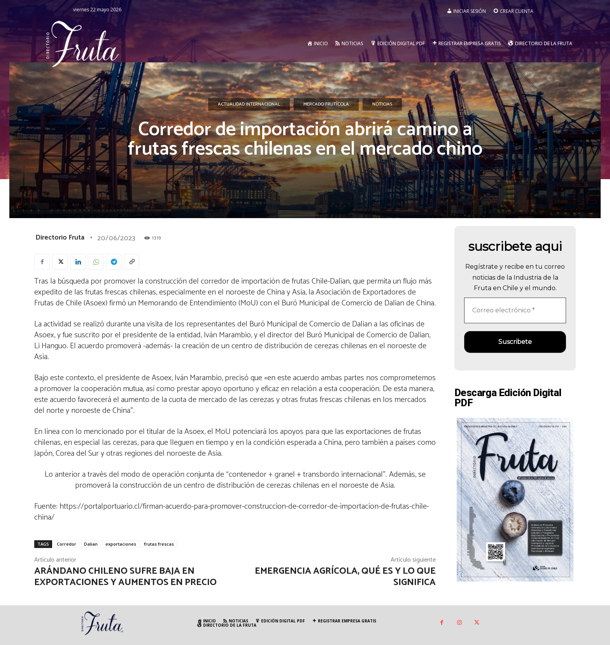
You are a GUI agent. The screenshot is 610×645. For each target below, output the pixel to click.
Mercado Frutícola (326, 104)
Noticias (382, 104)
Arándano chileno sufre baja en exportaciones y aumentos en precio (125, 577)
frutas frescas (159, 544)
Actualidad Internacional (249, 104)
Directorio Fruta (59, 237)
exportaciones (120, 544)
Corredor (66, 544)
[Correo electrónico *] (515, 310)
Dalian (91, 544)
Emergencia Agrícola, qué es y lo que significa (345, 577)
